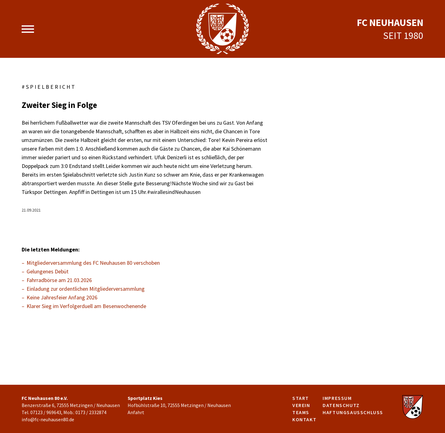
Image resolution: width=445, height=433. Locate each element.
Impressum (337, 398)
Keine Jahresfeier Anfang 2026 (62, 297)
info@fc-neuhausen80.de (48, 419)
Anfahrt (136, 412)
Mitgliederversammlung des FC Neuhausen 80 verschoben (93, 262)
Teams (300, 412)
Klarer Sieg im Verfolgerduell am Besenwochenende (86, 306)
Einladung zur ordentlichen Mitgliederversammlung (86, 288)
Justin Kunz (142, 174)
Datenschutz (341, 405)
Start (300, 398)
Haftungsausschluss (353, 412)
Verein (301, 405)
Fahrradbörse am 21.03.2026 (59, 280)
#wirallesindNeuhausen (174, 191)
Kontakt (304, 419)
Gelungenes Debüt (48, 271)
